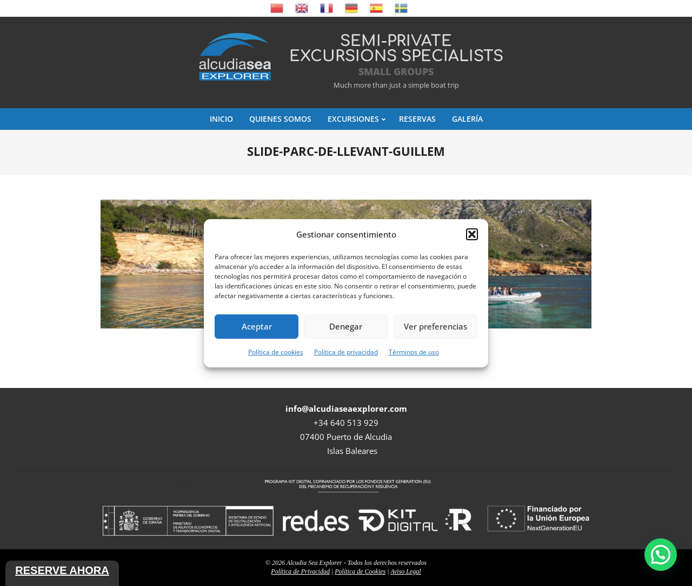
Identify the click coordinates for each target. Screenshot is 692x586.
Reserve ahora (62, 570)
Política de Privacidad (300, 571)
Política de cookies (275, 352)
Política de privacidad (346, 352)
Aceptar (257, 326)
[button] (472, 234)
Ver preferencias (435, 326)
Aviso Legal (405, 571)
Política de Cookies (360, 571)
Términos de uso (414, 352)
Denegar (345, 326)
